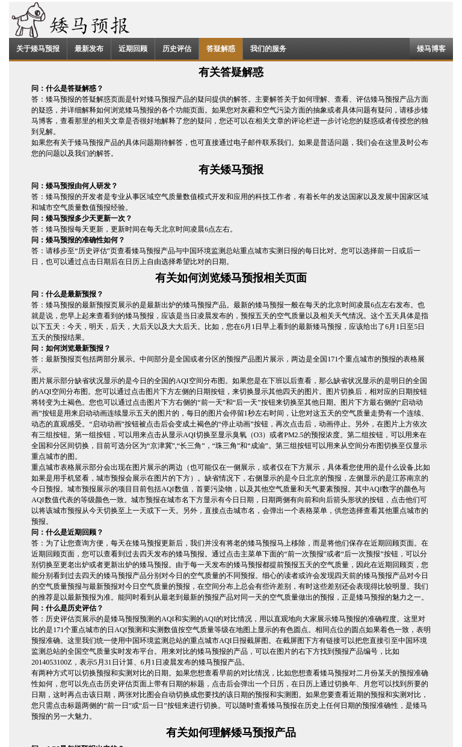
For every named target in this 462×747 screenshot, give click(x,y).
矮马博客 (431, 49)
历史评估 (176, 49)
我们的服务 (268, 49)
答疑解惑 (220, 49)
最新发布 (89, 49)
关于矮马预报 (38, 49)
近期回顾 (133, 49)
